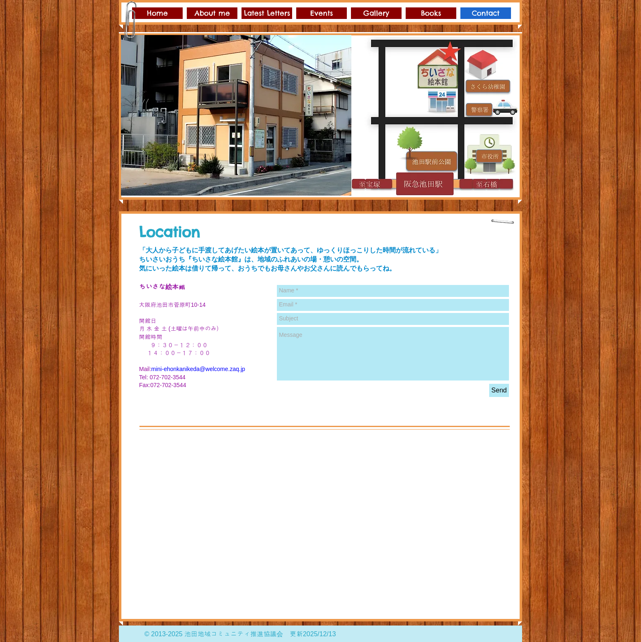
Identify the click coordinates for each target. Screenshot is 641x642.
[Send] (499, 390)
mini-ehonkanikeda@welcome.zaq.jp (198, 369)
